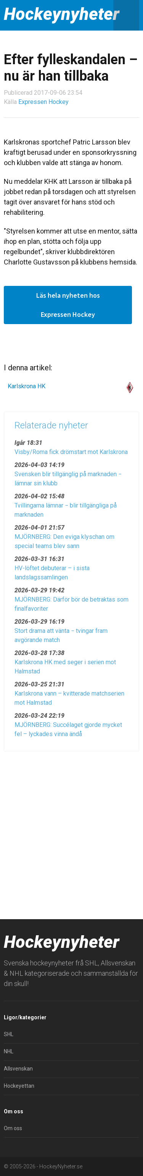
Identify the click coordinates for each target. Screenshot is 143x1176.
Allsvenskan (18, 1069)
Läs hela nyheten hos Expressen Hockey (68, 305)
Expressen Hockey (43, 101)
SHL (8, 1034)
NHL (8, 1051)
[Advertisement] (71, 832)
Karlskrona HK (26, 386)
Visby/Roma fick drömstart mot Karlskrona (71, 454)
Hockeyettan (19, 1086)
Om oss (13, 1128)
